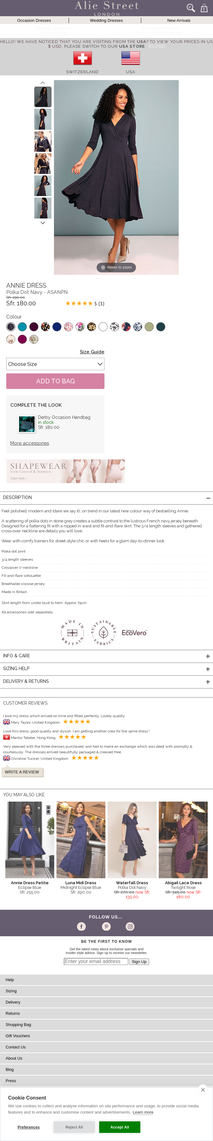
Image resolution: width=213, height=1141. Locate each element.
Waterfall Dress (132, 882)
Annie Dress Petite (30, 882)
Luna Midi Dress (80, 882)
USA (130, 72)
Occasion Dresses (34, 20)
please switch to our (104, 46)
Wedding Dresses (106, 20)
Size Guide (92, 352)
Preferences (29, 1127)
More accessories (29, 443)
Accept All (119, 1127)
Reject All (74, 1127)
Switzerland (82, 72)
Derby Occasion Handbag (64, 417)
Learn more (143, 1112)
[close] (203, 1089)
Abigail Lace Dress (183, 882)
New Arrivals (179, 20)
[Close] (156, 46)
